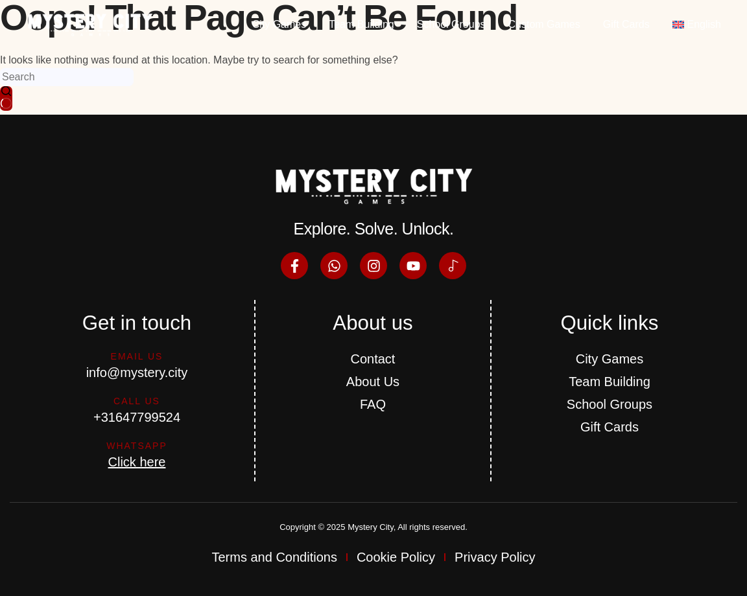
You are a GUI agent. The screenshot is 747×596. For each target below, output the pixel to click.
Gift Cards (626, 24)
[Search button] (6, 98)
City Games (279, 24)
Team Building (361, 24)
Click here (137, 462)
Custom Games (544, 24)
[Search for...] (67, 77)
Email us (137, 356)
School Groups (451, 24)
